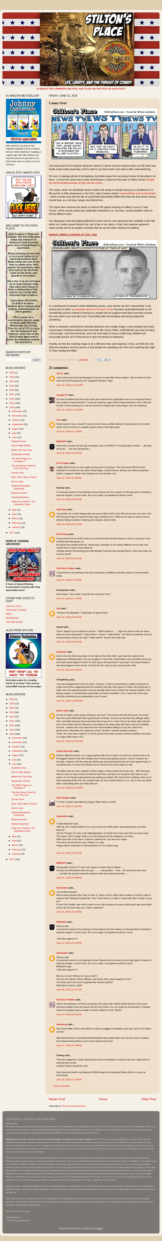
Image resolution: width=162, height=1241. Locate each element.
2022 (12, 390)
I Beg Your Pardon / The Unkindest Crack (23, 502)
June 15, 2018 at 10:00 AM (69, 700)
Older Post (149, 1099)
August (16, 429)
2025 (12, 377)
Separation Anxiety (20, 454)
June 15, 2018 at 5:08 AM (68, 478)
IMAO (9, 614)
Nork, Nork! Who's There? (24, 477)
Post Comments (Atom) (74, 1106)
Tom (58, 420)
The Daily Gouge (14, 622)
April (14, 514)
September (17, 424)
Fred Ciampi (62, 463)
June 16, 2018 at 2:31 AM (68, 989)
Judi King (61, 509)
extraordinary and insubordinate (138, 193)
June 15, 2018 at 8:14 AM (68, 617)
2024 (12, 381)
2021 (12, 394)
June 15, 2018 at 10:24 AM (69, 741)
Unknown (61, 652)
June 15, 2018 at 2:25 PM (69, 806)
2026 (12, 372)
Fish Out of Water (65, 568)
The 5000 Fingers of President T (21, 459)
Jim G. (59, 373)
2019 (12, 403)
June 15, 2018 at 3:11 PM (69, 853)
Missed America (19, 493)
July (14, 433)
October (16, 420)
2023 (12, 385)
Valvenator (62, 816)
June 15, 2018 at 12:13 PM (69, 787)
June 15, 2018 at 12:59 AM (69, 409)
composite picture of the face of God (93, 309)
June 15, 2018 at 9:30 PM (69, 912)
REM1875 (61, 441)
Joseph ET (62, 395)
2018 (12, 407)
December (17, 411)
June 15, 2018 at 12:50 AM (69, 385)
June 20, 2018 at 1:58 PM (69, 1079)
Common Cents (13, 606)
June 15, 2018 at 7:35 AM (68, 598)
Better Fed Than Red (21, 450)
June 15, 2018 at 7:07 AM (68, 580)
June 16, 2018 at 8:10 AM (68, 1014)
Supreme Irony (18, 441)
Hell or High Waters (21, 445)
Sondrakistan (12, 618)
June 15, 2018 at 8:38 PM (69, 877)
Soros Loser (17, 481)
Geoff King (62, 534)
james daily (62, 710)
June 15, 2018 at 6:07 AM (68, 499)
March (15, 518)
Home (103, 1099)
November (17, 415)
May (14, 510)
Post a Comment (61, 1086)
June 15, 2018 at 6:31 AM (68, 558)
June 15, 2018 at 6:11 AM (68, 524)
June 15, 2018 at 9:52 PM (69, 943)
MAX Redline (63, 798)
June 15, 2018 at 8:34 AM (68, 669)
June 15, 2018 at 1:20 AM (68, 431)
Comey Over (17, 472)
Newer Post (57, 1099)
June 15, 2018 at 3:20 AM (68, 453)
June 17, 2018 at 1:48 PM (69, 1045)
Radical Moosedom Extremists (21, 487)
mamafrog (61, 1024)
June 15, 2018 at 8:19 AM (68, 641)
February (16, 523)
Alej (58, 608)
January (16, 527)
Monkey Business (20, 497)
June (14, 437)
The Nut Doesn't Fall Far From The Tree (23, 467)
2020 (12, 399)
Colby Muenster (64, 751)
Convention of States (16, 610)
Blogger (98, 1228)
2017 (12, 532)
